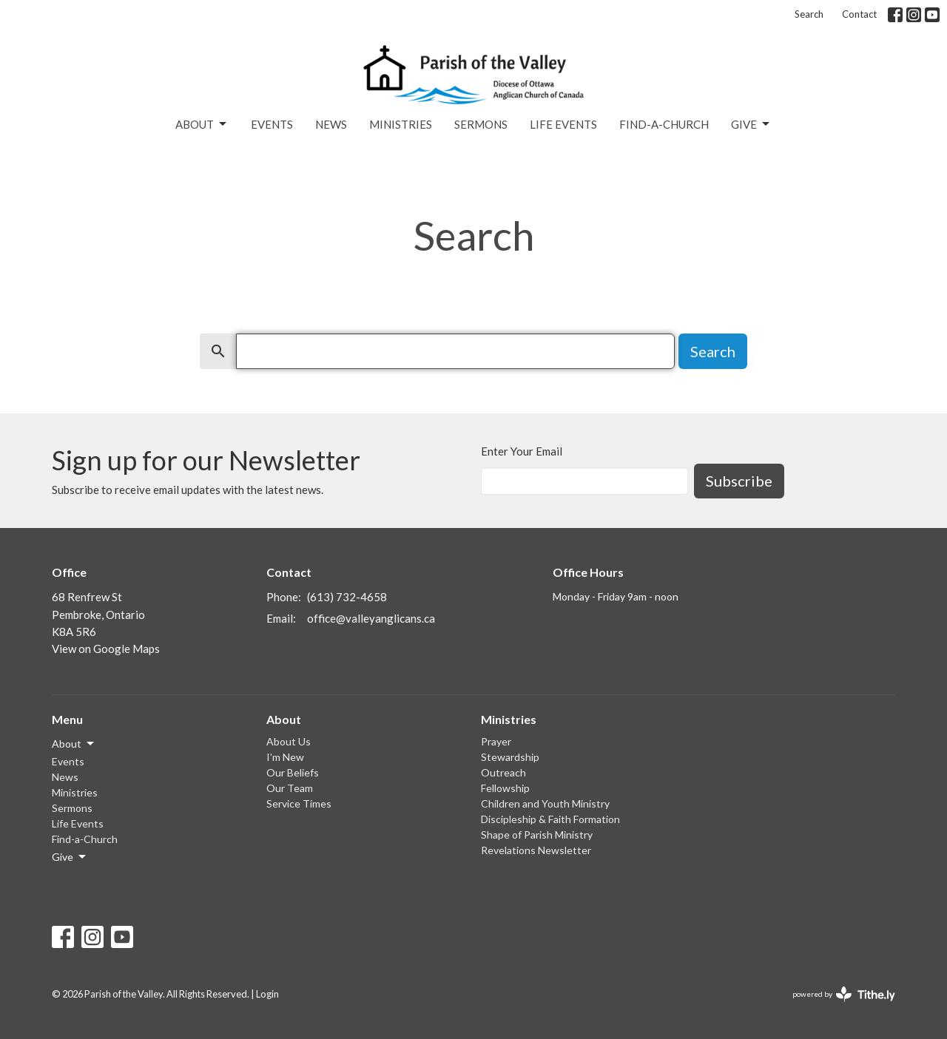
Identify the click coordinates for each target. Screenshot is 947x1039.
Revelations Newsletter (536, 850)
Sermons (481, 124)
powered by (843, 994)
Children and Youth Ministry (545, 803)
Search (809, 14)
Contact (859, 14)
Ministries (400, 124)
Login (267, 994)
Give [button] (70, 857)
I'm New (285, 757)
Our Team (289, 788)
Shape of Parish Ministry (537, 834)
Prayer (496, 741)
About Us (288, 741)
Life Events (563, 124)
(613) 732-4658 (347, 596)
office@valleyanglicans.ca (371, 618)
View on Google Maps (106, 648)
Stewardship (510, 757)
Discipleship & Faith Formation (550, 819)
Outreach (503, 772)
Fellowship (505, 788)
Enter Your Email (521, 451)
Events (272, 124)
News (331, 124)
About (202, 124)
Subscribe (739, 481)
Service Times (298, 803)
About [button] (74, 744)
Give (751, 124)
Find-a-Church (664, 124)
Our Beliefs (292, 772)
